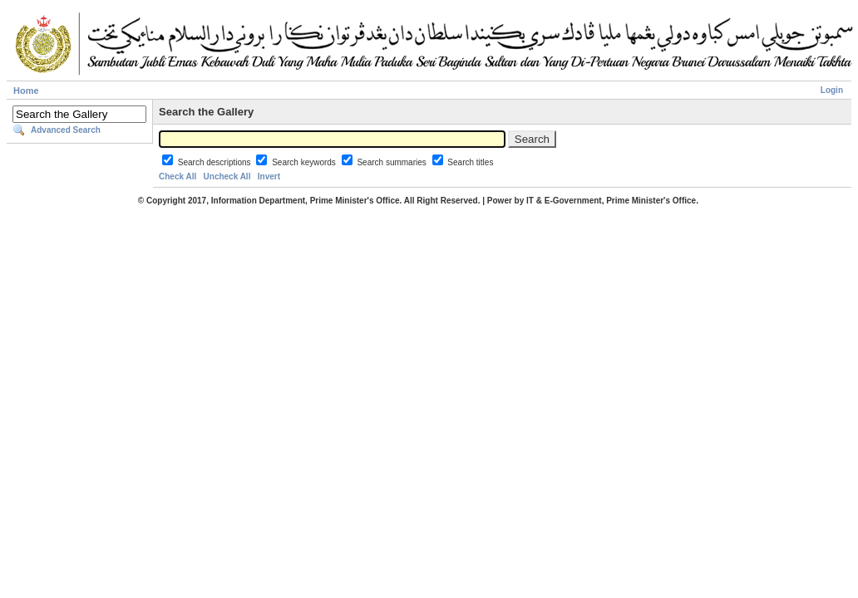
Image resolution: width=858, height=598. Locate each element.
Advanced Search (66, 130)
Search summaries (392, 162)
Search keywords (305, 162)
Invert (269, 176)
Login (832, 90)
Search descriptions (216, 162)
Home (26, 91)
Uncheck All (227, 176)
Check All (177, 176)
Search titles (470, 162)
